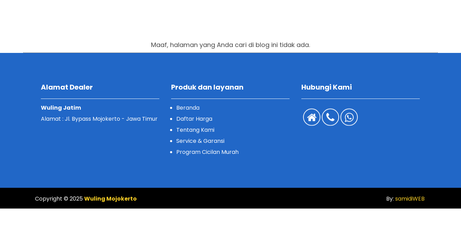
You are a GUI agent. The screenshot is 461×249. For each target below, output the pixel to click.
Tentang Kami (195, 130)
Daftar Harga (194, 119)
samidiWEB (409, 199)
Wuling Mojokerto (110, 199)
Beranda (188, 108)
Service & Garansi (200, 141)
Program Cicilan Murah (207, 152)
